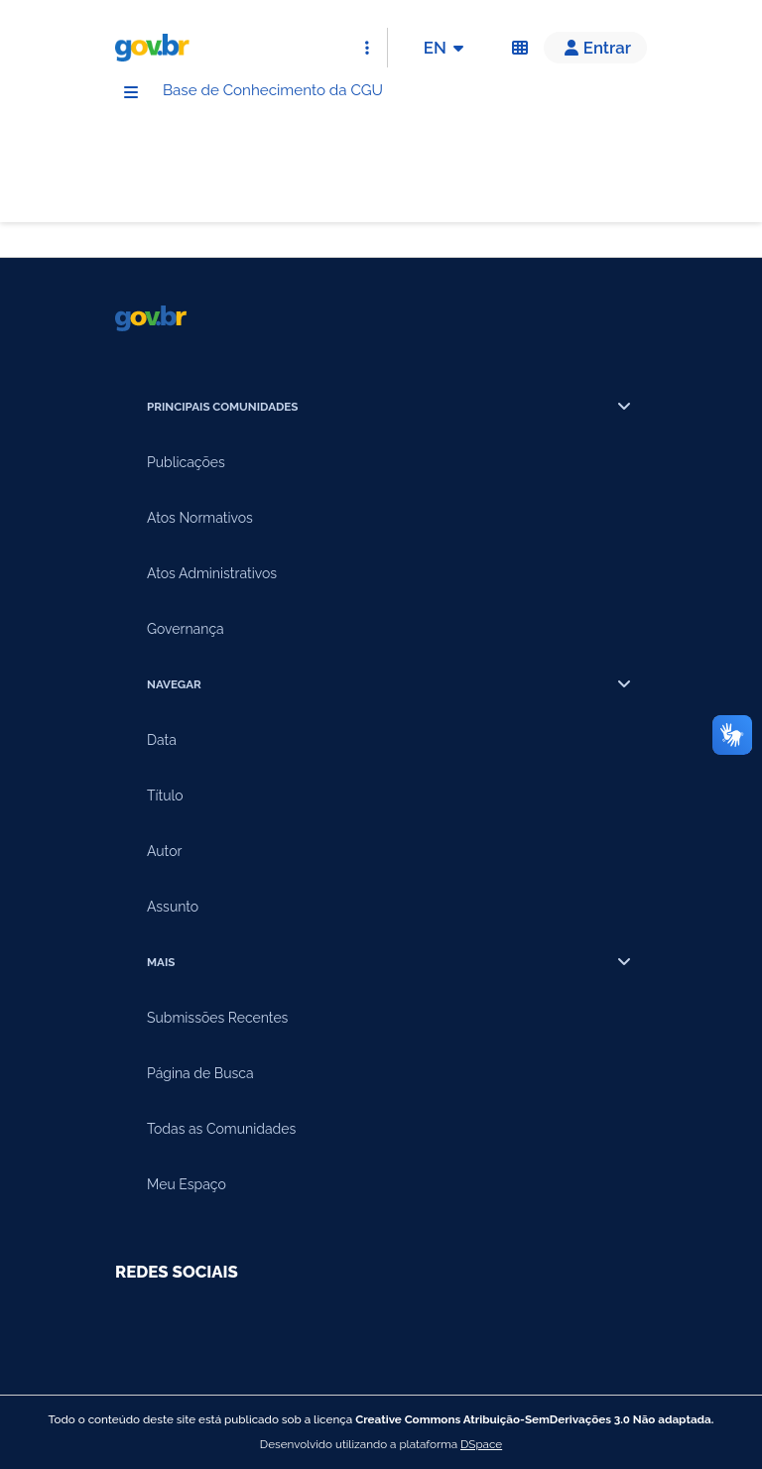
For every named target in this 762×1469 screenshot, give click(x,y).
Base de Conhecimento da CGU (309, 93)
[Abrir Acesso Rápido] (367, 47)
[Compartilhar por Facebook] (190, 1327)
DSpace (481, 1444)
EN (447, 48)
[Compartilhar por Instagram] (246, 1327)
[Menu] (131, 94)
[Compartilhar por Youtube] (135, 1327)
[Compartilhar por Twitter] (301, 1327)
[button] (595, 47)
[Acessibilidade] (520, 47)
